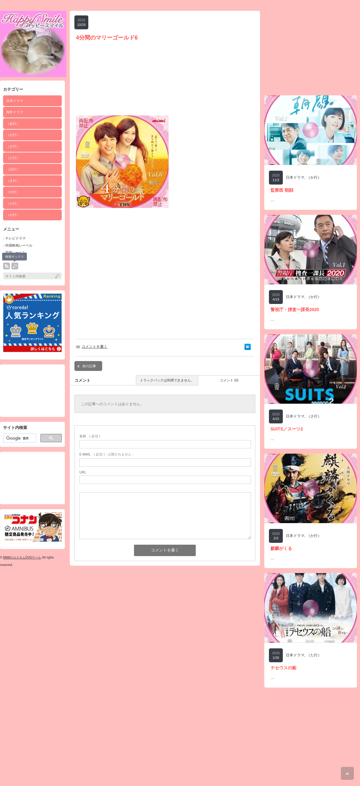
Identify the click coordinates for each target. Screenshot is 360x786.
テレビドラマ (15, 238)
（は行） (13, 169)
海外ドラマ (14, 112)
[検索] (19, 438)
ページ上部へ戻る (347, 773)
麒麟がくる (281, 548)
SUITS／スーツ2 (286, 428)
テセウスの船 (283, 667)
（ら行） (13, 203)
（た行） (13, 158)
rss (6, 266)
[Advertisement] (32, 391)
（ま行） (13, 180)
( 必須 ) (89, 436)
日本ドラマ (14, 100)
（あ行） (13, 123)
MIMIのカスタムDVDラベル (22, 557)
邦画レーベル (15, 252)
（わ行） (13, 215)
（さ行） (13, 146)
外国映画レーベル (18, 245)
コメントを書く (94, 346)
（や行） (13, 192)
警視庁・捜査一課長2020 (294, 309)
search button (14, 266)
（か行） (13, 135)
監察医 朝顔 (281, 190)
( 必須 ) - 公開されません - (106, 454)
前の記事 (89, 366)
